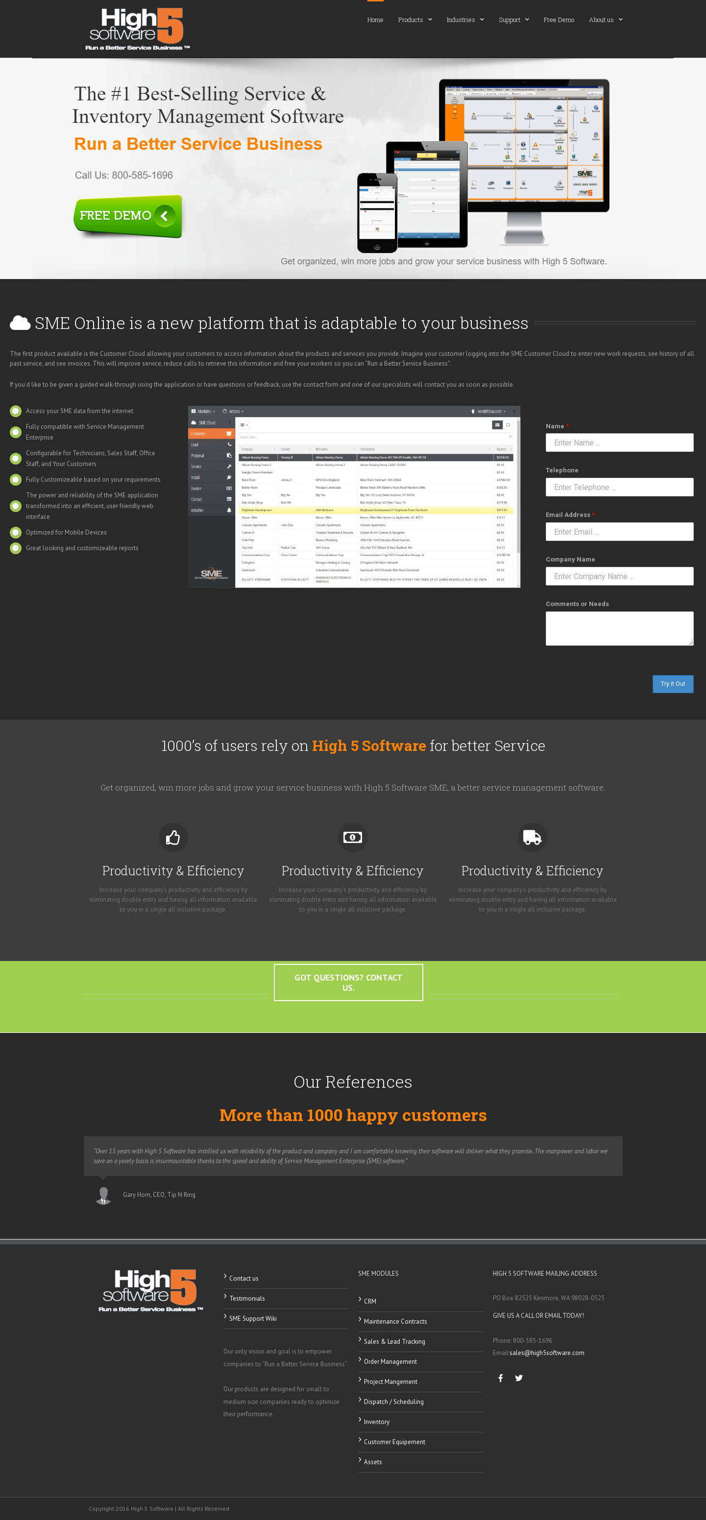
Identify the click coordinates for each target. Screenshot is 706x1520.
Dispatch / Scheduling (394, 1402)
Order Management (390, 1361)
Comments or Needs (577, 604)
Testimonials (247, 1298)
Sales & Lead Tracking (394, 1341)
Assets (373, 1462)
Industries (465, 19)
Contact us (244, 1278)
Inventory (377, 1422)
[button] (348, 996)
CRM (370, 1301)
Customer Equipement (394, 1442)
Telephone (562, 470)
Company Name (570, 559)
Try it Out (673, 683)
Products (415, 19)
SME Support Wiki (253, 1318)
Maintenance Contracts (395, 1321)
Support (514, 19)
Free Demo (559, 19)
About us (606, 19)
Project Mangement (390, 1382)
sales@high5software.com (547, 1353)
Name (557, 426)
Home (375, 19)
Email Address (570, 514)
